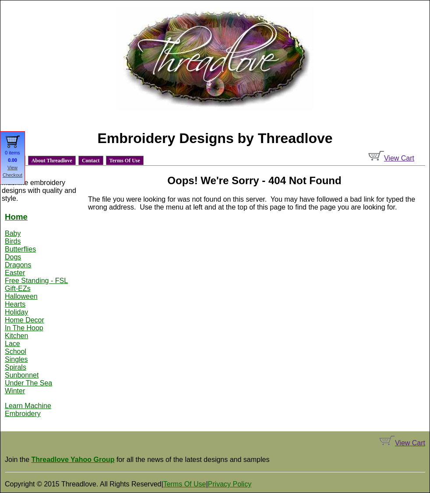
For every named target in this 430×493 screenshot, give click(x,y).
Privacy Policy (230, 484)
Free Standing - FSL (36, 280)
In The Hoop (24, 328)
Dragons (18, 265)
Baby (13, 233)
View (12, 167)
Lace (12, 343)
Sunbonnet (22, 375)
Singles (16, 359)
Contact (91, 160)
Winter (15, 391)
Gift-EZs (18, 288)
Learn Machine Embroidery (28, 409)
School (15, 351)
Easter (15, 272)
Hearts (15, 304)
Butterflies (20, 249)
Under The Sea (28, 383)
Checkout (12, 175)
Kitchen (16, 335)
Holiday (16, 312)
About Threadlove (52, 160)
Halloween (21, 296)
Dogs (13, 257)
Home (16, 216)
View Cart (391, 158)
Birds (13, 241)
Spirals (15, 367)
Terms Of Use (124, 160)
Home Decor (24, 320)
